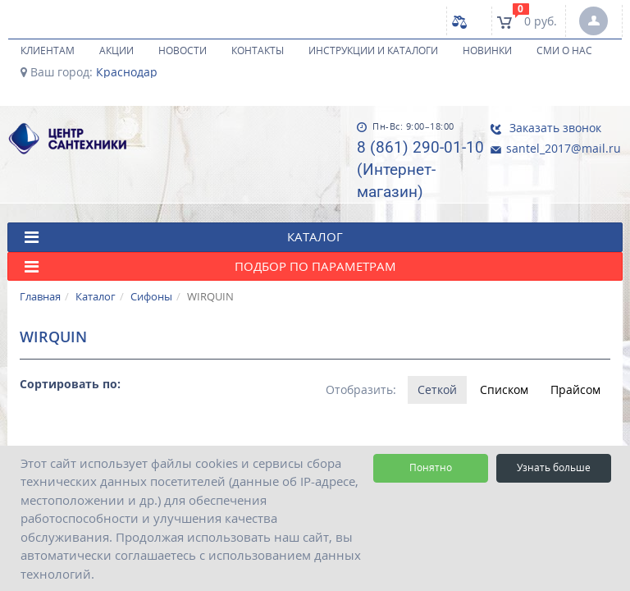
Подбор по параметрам (210, 266)
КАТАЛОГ (184, 236)
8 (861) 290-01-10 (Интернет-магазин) (414, 169)
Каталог (95, 296)
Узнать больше (554, 467)
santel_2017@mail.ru (550, 148)
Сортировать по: (70, 384)
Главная (40, 296)
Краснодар (127, 72)
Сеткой (436, 389)
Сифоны (151, 296)
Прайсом (575, 389)
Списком (503, 389)
